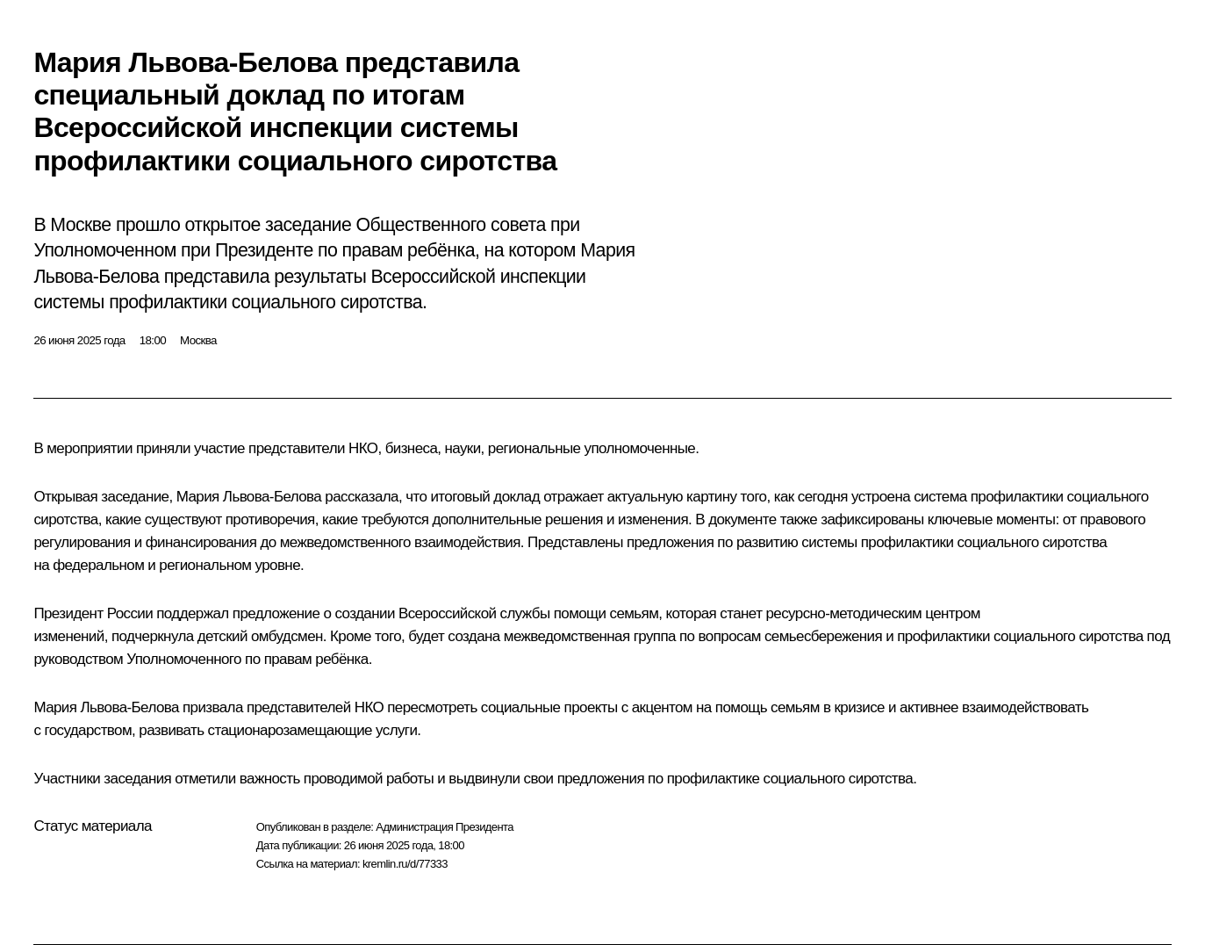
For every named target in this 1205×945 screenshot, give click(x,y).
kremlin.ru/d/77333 (405, 863)
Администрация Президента (444, 826)
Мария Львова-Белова (248, 496)
